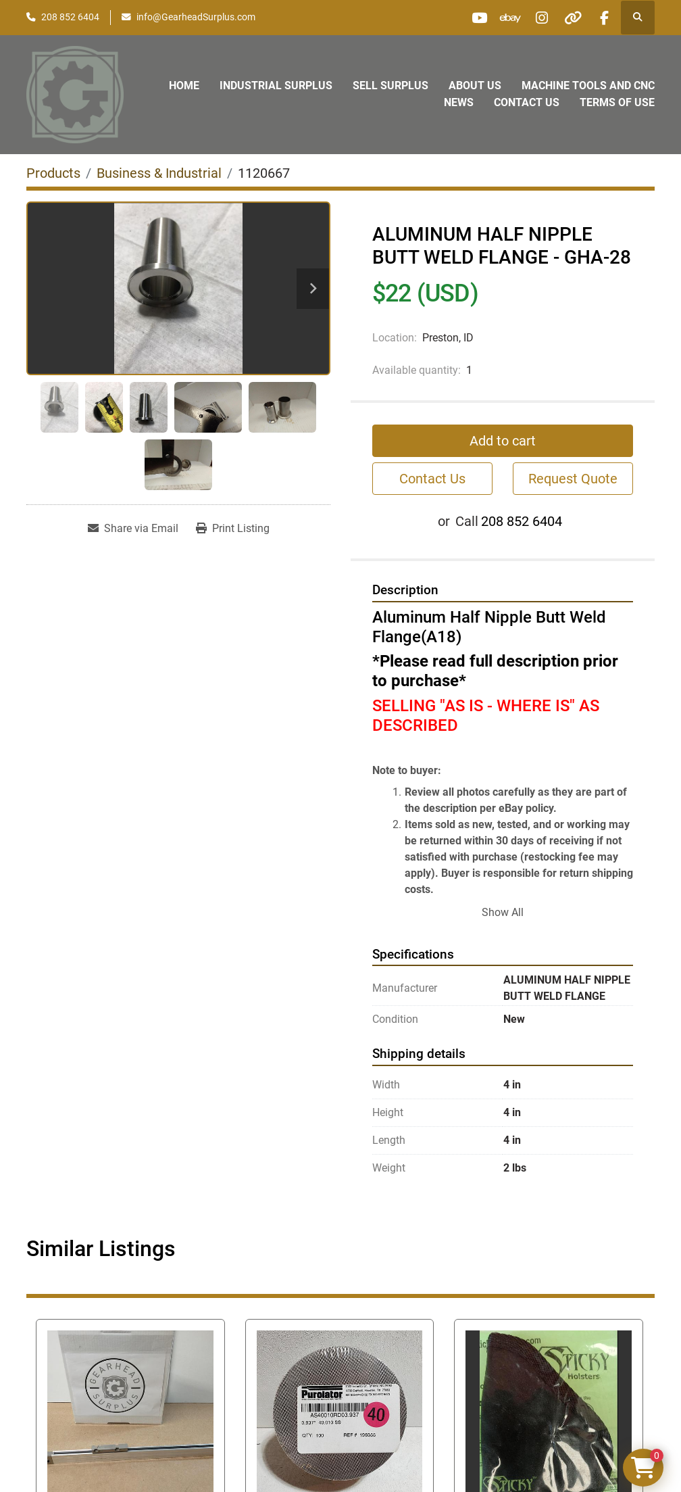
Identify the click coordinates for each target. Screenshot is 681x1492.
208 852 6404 (70, 16)
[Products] (53, 173)
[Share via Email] (133, 529)
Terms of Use (617, 102)
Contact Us (526, 102)
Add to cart (503, 441)
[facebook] (603, 17)
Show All (503, 912)
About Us (475, 85)
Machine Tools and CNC (588, 85)
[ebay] (499, 17)
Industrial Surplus (276, 85)
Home (184, 85)
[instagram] (534, 17)
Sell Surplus (390, 85)
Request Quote (572, 479)
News (459, 102)
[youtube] (465, 17)
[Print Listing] (232, 529)
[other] (568, 17)
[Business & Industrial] (159, 173)
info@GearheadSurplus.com (195, 16)
